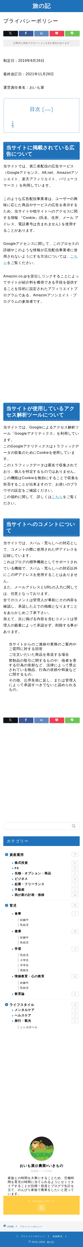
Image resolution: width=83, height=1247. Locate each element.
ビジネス (46, 879)
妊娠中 (24, 919)
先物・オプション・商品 (46, 873)
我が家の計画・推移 (46, 895)
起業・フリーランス (46, 884)
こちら (57, 497)
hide (47, 110)
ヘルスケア (46, 1015)
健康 (46, 931)
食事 (46, 914)
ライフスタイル (44, 1004)
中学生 (24, 965)
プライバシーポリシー (33, 1236)
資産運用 (44, 854)
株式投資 (46, 863)
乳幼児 (24, 925)
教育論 (46, 994)
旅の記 (42, 5)
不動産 (46, 890)
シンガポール (28, 1027)
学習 (46, 949)
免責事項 (57, 1236)
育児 (44, 905)
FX (46, 868)
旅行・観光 (46, 1021)
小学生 (24, 960)
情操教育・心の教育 (46, 976)
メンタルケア (46, 1010)
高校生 (24, 970)
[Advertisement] (41, 355)
